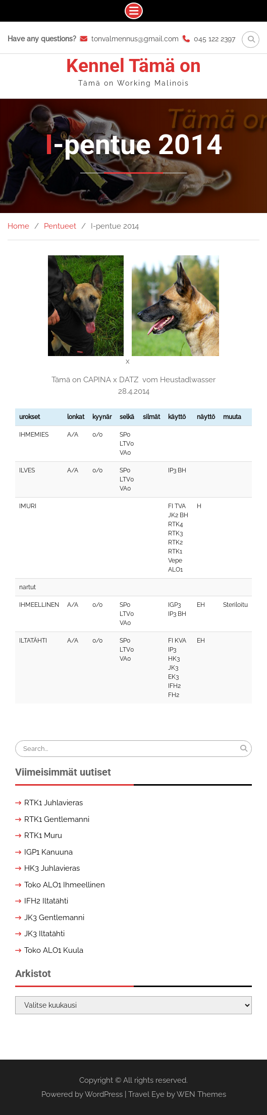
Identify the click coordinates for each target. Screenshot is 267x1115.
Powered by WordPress (82, 1094)
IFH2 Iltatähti (46, 900)
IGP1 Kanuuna (48, 852)
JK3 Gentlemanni (54, 917)
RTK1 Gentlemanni (56, 819)
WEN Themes (201, 1094)
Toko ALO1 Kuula (53, 950)
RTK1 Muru (43, 835)
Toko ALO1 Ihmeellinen (64, 884)
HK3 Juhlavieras (52, 868)
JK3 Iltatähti (44, 933)
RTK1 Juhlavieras (53, 802)
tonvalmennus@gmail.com (135, 39)
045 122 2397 (214, 39)
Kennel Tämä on (133, 66)
